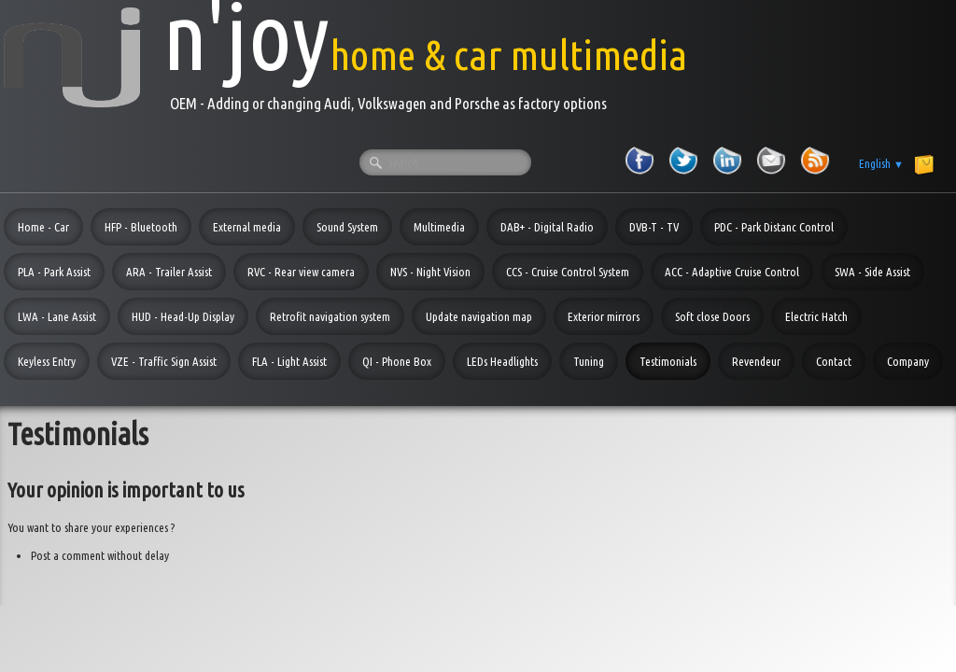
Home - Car (43, 226)
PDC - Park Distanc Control (774, 226)
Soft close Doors (712, 316)
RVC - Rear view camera (301, 271)
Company (908, 361)
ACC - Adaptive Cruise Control (732, 271)
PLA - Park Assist (54, 271)
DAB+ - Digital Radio (547, 226)
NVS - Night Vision (430, 271)
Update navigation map (479, 316)
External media (247, 226)
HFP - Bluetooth (141, 226)
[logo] (345, 57)
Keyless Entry (47, 361)
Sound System (347, 226)
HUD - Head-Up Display (183, 316)
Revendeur (756, 361)
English (881, 163)
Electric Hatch (816, 316)
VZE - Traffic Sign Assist (164, 361)
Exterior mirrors (604, 316)
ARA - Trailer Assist (169, 271)
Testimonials (668, 361)
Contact (833, 361)
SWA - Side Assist (872, 271)
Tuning (588, 361)
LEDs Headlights (502, 361)
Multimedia (439, 226)
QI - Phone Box (396, 361)
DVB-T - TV (654, 226)
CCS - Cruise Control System (567, 271)
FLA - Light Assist (289, 361)
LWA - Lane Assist (57, 316)
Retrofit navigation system (330, 316)
